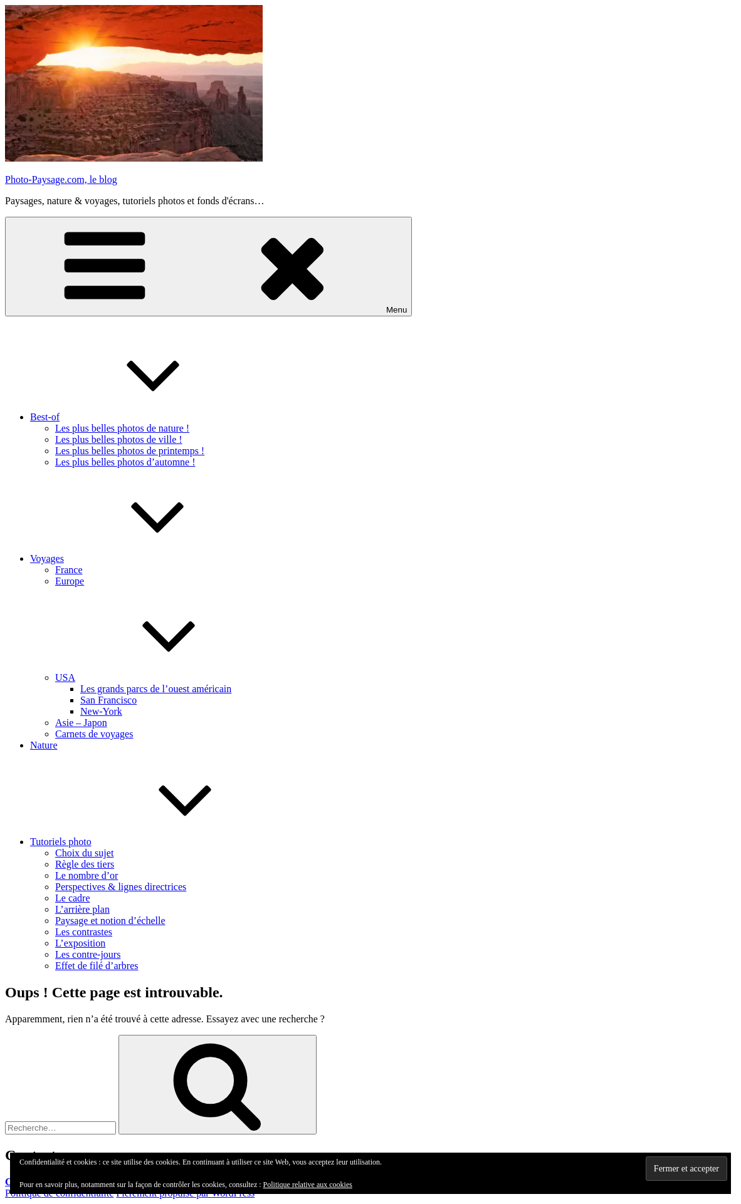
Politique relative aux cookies (307, 1184)
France (69, 569)
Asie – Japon (81, 722)
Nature (44, 745)
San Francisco (108, 700)
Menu (208, 266)
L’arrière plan (82, 909)
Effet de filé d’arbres (97, 965)
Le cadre (72, 898)
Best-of (139, 417)
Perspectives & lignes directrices (120, 886)
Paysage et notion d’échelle (110, 920)
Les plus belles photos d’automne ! (125, 462)
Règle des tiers (84, 864)
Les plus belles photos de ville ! (118, 439)
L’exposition (80, 943)
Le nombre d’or (86, 875)
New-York (101, 711)
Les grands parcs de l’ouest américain (155, 688)
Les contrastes (83, 931)
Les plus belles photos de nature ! (122, 428)
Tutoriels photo (155, 841)
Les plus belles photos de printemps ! (129, 450)
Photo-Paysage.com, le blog (61, 179)
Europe (69, 581)
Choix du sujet (84, 853)
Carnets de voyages (94, 734)
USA (159, 677)
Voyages (141, 558)
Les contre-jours (87, 954)
